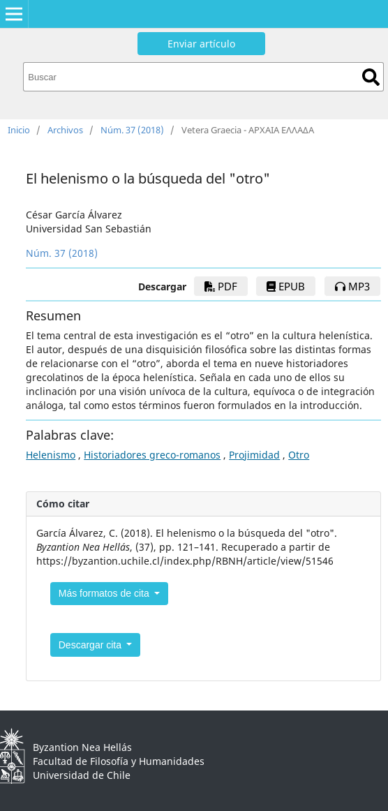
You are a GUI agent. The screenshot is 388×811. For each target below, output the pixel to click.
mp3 (352, 286)
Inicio (19, 130)
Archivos (65, 130)
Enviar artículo (201, 43)
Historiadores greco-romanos (152, 454)
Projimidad (254, 454)
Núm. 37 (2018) (132, 130)
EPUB (286, 286)
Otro (298, 454)
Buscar (371, 77)
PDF (220, 286)
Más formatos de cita (105, 593)
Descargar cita (91, 644)
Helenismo (50, 454)
